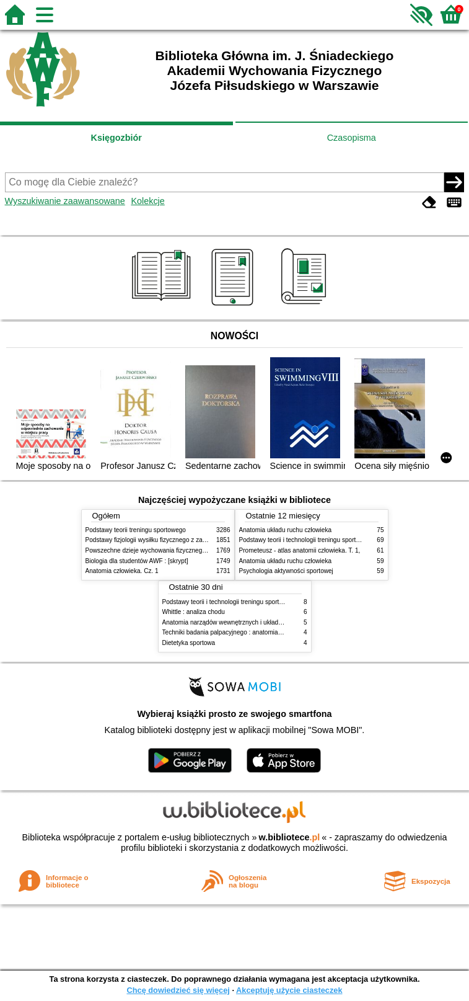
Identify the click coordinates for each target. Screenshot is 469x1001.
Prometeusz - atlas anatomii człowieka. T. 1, (300, 550)
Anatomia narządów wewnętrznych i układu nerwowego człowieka (253, 622)
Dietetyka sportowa (189, 642)
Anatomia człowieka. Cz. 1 (122, 570)
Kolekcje (147, 201)
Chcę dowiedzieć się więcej (177, 990)
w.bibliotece (289, 837)
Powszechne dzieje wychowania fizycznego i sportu (156, 550)
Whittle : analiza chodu (193, 611)
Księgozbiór (116, 138)
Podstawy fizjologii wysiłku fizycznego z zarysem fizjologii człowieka (179, 539)
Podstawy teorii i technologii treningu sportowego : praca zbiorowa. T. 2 (337, 539)
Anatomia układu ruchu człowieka (285, 530)
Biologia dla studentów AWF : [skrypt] (136, 561)
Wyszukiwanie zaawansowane (65, 201)
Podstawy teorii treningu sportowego (135, 530)
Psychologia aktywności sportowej (286, 570)
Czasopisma (351, 138)
